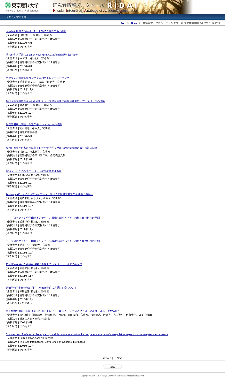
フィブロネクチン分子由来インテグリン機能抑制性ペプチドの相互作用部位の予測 (53, 217)
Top (123, 23)
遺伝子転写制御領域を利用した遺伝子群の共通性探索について (41, 287)
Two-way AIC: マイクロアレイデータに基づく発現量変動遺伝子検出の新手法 (49, 194)
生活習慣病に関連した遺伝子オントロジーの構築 (34, 124)
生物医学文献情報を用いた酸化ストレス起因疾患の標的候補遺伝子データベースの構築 (55, 101)
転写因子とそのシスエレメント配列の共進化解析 (34, 171)
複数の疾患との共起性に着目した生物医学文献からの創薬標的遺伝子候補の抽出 (51, 147)
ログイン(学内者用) (16, 17)
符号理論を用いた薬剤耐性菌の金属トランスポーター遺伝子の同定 (44, 264)
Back (134, 23)
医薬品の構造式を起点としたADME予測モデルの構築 (36, 31)
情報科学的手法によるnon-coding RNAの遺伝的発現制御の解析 (42, 54)
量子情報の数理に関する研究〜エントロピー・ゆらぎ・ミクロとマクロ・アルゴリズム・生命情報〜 (63, 310)
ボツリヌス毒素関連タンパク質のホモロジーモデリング (37, 77)
